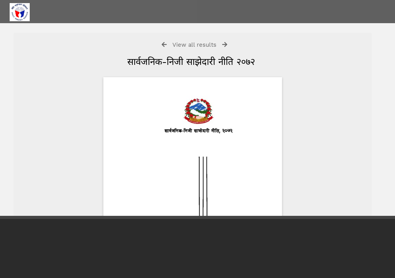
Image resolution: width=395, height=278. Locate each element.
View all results (194, 44)
